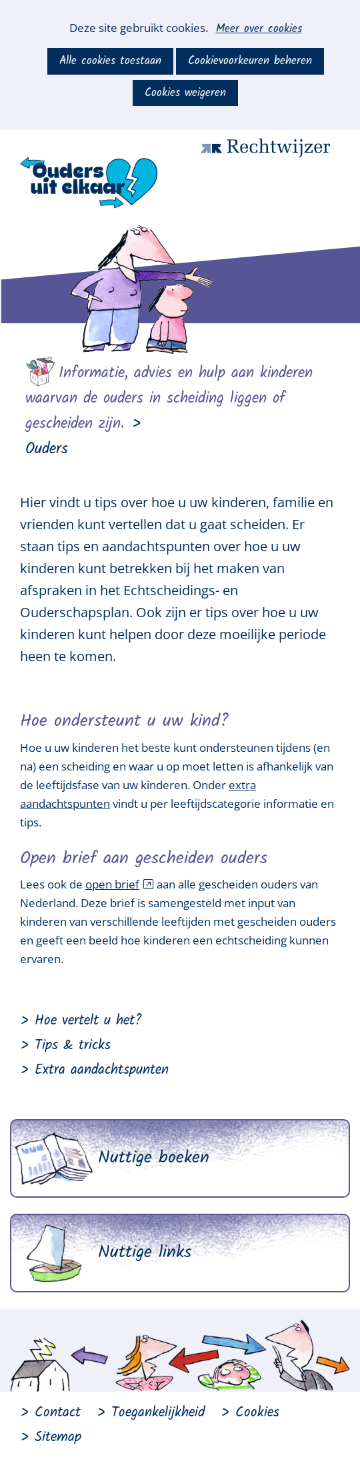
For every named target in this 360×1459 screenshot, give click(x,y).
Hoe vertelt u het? (88, 1021)
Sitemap (58, 1437)
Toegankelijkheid (158, 1413)
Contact (58, 1413)
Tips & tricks (73, 1045)
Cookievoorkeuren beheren (250, 61)
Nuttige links (144, 1252)
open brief (119, 884)
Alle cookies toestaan (110, 61)
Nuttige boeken (153, 1158)
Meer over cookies (259, 29)
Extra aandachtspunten (102, 1070)
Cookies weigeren (185, 93)
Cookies (257, 1413)
